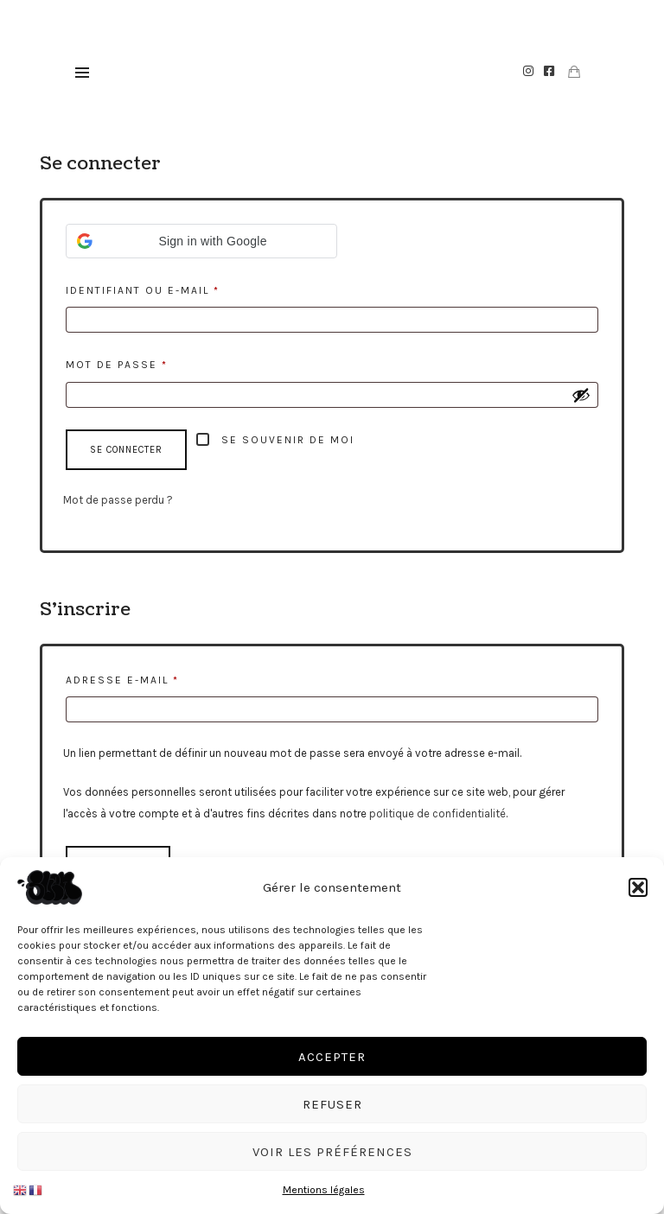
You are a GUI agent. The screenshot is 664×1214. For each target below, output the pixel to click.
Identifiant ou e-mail (182, 288)
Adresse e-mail (162, 678)
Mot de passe (156, 362)
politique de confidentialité (437, 813)
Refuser (332, 1104)
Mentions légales (324, 1190)
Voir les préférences (332, 1152)
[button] (638, 887)
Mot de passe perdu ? (118, 499)
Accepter (332, 1057)
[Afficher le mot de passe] (581, 394)
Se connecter (126, 449)
